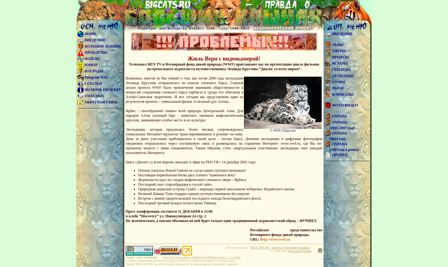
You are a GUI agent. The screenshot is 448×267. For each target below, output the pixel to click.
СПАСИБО (90, 96)
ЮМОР (87, 65)
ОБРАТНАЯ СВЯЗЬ (97, 102)
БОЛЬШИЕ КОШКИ (99, 46)
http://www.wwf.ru (275, 239)
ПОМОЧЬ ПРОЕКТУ (99, 90)
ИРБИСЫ (337, 57)
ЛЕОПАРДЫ (339, 76)
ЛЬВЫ (334, 45)
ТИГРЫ (335, 51)
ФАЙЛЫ (88, 59)
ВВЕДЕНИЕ (91, 40)
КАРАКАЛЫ (339, 94)
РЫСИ (334, 88)
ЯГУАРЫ (336, 63)
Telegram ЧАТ (92, 77)
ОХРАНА (336, 116)
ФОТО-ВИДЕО (341, 105)
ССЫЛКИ (89, 83)
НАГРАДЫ (90, 71)
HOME (86, 34)
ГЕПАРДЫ (338, 69)
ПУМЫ (335, 82)
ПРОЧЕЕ (336, 155)
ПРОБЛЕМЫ (92, 52)
